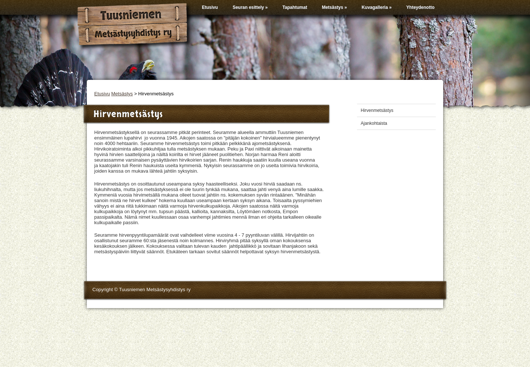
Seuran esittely (250, 7)
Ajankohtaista (374, 123)
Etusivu (210, 7)
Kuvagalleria (376, 7)
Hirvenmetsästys (377, 110)
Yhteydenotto (420, 7)
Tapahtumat (294, 7)
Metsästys (334, 7)
